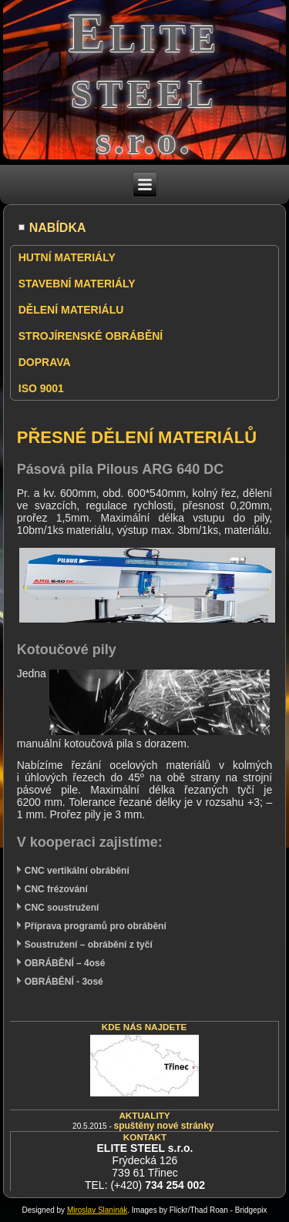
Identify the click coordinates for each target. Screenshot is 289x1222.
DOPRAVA (44, 362)
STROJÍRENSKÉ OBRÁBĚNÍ (90, 336)
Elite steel (145, 60)
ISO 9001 (41, 388)
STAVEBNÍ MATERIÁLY (77, 283)
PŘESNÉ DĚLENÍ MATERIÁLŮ (137, 437)
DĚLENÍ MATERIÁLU (71, 310)
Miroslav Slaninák (97, 1210)
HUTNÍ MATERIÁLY (67, 257)
